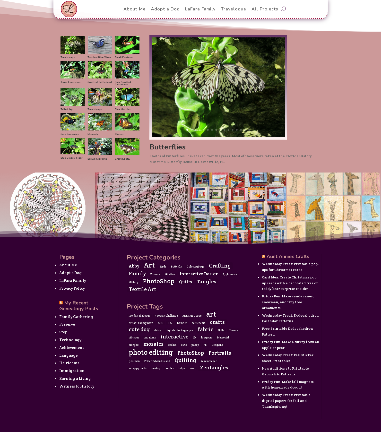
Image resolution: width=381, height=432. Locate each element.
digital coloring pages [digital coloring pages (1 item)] (179, 330)
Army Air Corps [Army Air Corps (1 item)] (192, 315)
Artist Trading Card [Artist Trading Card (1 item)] (141, 323)
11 (228, 130)
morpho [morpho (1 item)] (134, 344)
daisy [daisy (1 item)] (157, 330)
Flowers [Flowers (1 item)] (155, 274)
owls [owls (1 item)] (184, 344)
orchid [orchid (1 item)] (172, 344)
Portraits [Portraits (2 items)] (219, 353)
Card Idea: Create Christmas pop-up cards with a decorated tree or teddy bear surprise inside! (290, 283)
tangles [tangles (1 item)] (169, 368)
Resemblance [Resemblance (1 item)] (209, 361)
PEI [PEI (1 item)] (205, 344)
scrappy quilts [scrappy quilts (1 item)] (138, 368)
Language (68, 355)
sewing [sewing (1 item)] (155, 368)
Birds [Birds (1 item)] (163, 266)
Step (63, 332)
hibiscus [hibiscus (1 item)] (134, 337)
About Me (68, 265)
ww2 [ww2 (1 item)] (193, 368)
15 (245, 130)
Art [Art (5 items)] (149, 265)
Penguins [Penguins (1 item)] (217, 344)
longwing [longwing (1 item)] (207, 337)
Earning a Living (75, 378)
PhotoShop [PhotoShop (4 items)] (158, 281)
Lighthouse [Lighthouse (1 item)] (230, 274)
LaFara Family (72, 280)
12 (233, 130)
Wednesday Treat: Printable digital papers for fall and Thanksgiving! (286, 401)
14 (241, 130)
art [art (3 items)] (211, 314)
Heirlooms (69, 362)
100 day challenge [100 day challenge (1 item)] (139, 315)
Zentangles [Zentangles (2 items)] (214, 367)
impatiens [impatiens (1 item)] (150, 337)
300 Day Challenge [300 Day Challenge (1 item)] (166, 315)
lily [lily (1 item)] (195, 337)
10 (224, 130)
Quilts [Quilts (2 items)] (185, 282)
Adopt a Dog (70, 272)
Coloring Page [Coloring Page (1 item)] (195, 266)
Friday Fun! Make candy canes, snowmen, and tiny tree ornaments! (288, 302)
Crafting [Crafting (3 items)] (220, 265)
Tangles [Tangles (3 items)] (206, 281)
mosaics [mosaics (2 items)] (153, 344)
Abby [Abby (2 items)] (134, 266)
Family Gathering (76, 316)
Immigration (72, 370)
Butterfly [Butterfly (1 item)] (176, 266)
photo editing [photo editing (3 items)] (151, 352)
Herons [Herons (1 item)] (233, 330)
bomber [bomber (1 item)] (182, 323)
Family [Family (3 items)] (137, 273)
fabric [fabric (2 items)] (205, 329)
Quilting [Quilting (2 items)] (185, 360)
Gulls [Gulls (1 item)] (221, 330)
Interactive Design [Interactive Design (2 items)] (199, 273)
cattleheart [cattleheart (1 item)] (198, 323)
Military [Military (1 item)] (133, 282)
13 (237, 130)
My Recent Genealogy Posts (78, 306)
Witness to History (76, 386)
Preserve (67, 324)
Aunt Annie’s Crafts (288, 256)
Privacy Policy (72, 288)
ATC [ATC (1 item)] (160, 323)
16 (249, 130)
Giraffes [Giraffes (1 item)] (170, 274)
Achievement (71, 347)
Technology (70, 339)
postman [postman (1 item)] (134, 361)
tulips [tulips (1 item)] (182, 368)
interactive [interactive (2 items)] (174, 337)
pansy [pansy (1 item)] (195, 344)
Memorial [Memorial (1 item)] (223, 337)
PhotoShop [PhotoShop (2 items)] (190, 353)
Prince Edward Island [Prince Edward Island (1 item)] (157, 361)
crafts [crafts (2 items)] (217, 322)
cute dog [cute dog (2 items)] (139, 329)
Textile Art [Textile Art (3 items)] (142, 289)
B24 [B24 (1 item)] (170, 323)
